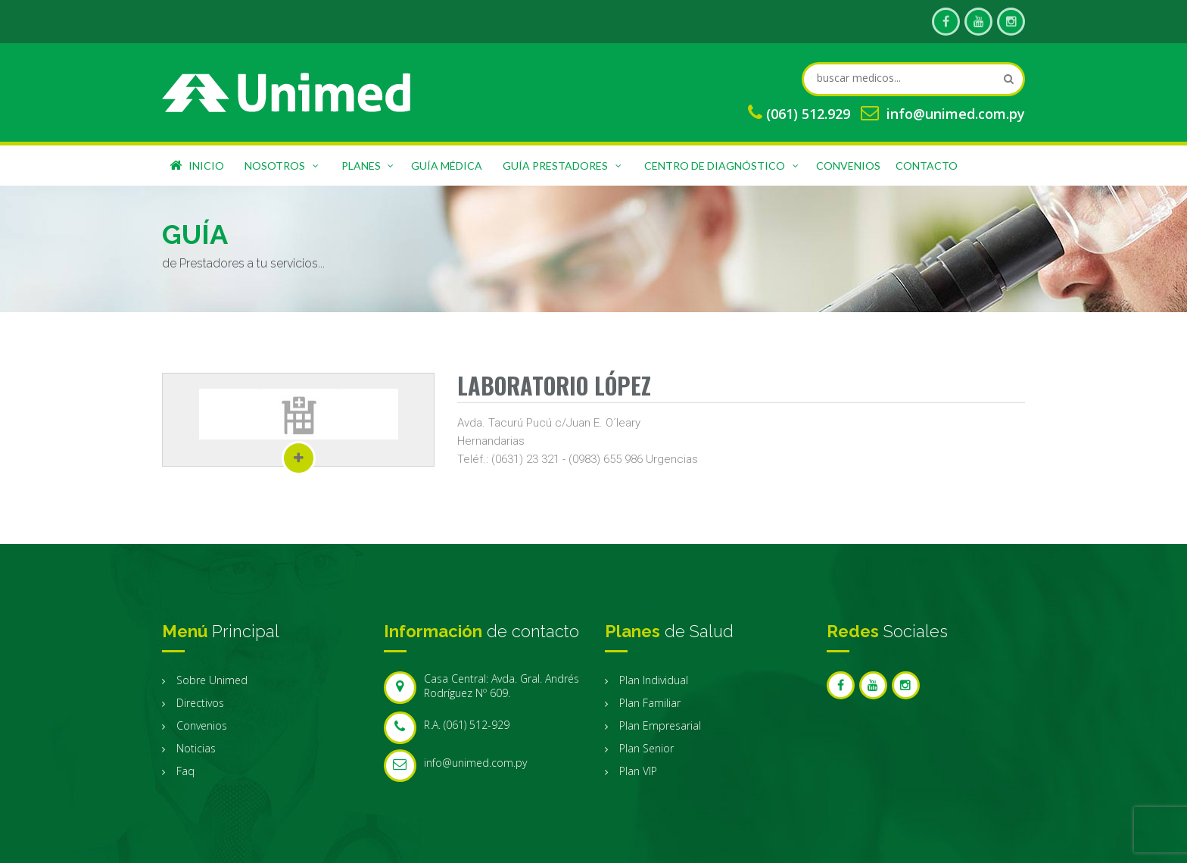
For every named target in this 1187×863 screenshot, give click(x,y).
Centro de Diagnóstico (722, 163)
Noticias (196, 748)
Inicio (197, 165)
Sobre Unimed (212, 680)
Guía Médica (446, 165)
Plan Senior (646, 748)
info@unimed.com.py (955, 114)
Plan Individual (653, 680)
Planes (368, 163)
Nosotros (282, 163)
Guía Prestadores (563, 163)
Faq (185, 771)
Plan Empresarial (660, 725)
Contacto (927, 165)
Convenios (848, 165)
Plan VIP (638, 771)
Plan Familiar (650, 703)
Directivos (200, 703)
